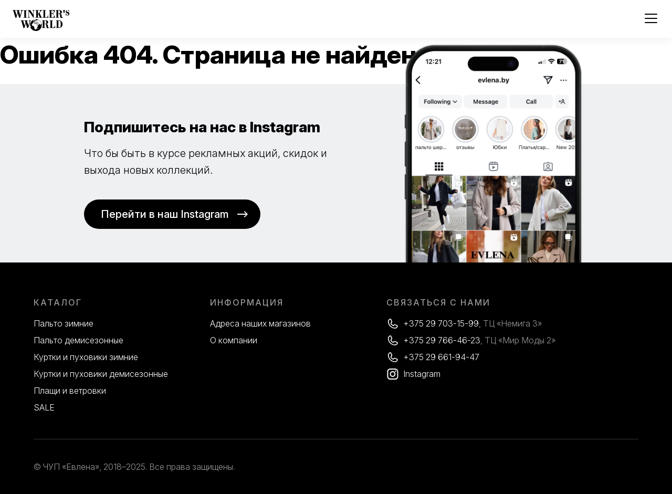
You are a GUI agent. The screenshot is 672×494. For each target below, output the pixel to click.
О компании (233, 340)
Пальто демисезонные (78, 340)
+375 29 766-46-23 (441, 340)
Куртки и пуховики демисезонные (101, 374)
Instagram (421, 374)
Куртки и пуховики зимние (86, 357)
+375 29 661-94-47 (441, 357)
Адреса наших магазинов (260, 323)
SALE (44, 407)
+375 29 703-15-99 (441, 323)
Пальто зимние (63, 323)
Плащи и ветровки (70, 390)
